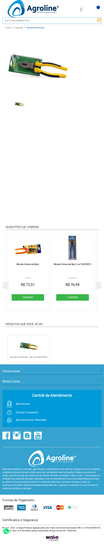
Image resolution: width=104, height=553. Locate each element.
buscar (99, 20)
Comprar (28, 297)
